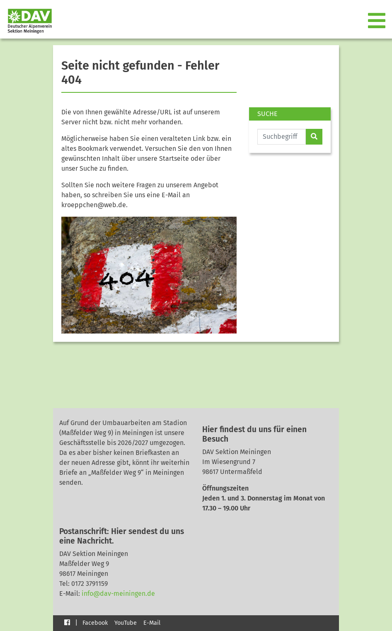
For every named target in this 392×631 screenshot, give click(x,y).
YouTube (125, 622)
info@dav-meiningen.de (118, 593)
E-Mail (151, 622)
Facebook (95, 622)
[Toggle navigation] (377, 21)
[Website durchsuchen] (281, 137)
